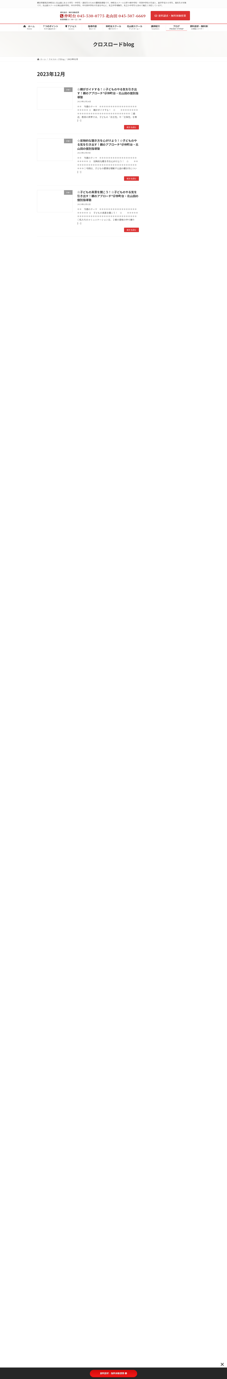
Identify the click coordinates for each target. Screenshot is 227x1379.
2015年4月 (155, 1277)
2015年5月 (155, 1271)
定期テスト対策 (159, 404)
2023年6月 (155, 689)
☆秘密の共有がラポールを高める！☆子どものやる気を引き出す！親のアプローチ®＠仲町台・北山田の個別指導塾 (177, 263)
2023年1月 (155, 721)
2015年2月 (155, 1290)
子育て (153, 385)
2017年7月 (155, 1137)
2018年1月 (155, 1098)
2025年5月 (155, 542)
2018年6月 (155, 1066)
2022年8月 (155, 753)
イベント (154, 391)
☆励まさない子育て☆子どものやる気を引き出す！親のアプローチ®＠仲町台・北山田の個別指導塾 (177, 109)
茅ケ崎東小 (157, 359)
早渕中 (155, 327)
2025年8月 (155, 523)
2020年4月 (155, 932)
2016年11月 (155, 1181)
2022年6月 (155, 766)
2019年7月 (155, 983)
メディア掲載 (156, 340)
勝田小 (155, 378)
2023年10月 (156, 664)
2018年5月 (155, 1073)
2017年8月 (155, 1130)
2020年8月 (155, 907)
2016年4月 (155, 1213)
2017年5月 (155, 1149)
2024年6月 (155, 612)
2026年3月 (155, 491)
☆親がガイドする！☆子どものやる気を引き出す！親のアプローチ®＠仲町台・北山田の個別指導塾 (107, 93)
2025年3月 (155, 555)
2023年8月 (155, 676)
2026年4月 (155, 485)
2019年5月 (155, 996)
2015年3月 (155, 1284)
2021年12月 (156, 804)
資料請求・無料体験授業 (170, 15)
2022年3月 (155, 785)
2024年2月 (155, 638)
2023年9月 (155, 670)
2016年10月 (156, 1188)
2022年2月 (155, 791)
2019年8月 (155, 977)
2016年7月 (155, 1201)
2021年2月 (155, 868)
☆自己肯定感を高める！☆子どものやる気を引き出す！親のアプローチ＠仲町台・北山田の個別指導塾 (177, 238)
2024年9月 (155, 593)
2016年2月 (155, 1226)
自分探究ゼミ (156, 468)
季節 (152, 442)
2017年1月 (155, 1169)
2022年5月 (155, 772)
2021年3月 (155, 862)
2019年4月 (155, 1002)
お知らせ (154, 334)
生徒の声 (154, 429)
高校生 (153, 449)
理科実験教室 (158, 423)
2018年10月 (156, 1041)
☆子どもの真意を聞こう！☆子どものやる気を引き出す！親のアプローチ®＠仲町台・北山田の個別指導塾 (107, 196)
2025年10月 (156, 510)
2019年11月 (155, 958)
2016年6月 (155, 1207)
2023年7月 (155, 683)
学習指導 (154, 436)
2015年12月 (156, 1232)
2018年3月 (155, 1085)
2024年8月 (155, 600)
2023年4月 (155, 702)
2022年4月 (155, 779)
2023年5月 (155, 696)
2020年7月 (155, 913)
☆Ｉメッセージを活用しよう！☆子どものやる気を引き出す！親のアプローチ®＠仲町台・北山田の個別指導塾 (177, 193)
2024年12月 (156, 574)
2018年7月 (155, 1060)
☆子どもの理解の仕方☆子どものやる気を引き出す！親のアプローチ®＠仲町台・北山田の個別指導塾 (177, 133)
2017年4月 (155, 1156)
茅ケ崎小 (156, 353)
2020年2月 (155, 939)
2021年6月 (155, 843)
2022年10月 (156, 740)
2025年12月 (156, 498)
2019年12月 (156, 951)
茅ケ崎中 (156, 321)
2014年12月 (156, 1303)
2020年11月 (156, 887)
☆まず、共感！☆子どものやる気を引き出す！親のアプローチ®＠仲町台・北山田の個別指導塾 (177, 156)
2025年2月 (155, 561)
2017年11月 (155, 1111)
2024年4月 (155, 625)
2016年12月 (156, 1175)
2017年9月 (155, 1124)
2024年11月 (156, 581)
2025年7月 (155, 530)
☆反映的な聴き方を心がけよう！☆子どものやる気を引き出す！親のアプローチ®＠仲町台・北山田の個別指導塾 (107, 144)
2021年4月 (155, 855)
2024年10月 (156, 587)
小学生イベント (157, 417)
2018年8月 (155, 1053)
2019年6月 (155, 990)
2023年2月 (155, 715)
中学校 (153, 314)
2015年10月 (156, 1245)
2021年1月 (155, 875)
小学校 (153, 346)
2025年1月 (155, 568)
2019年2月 (155, 1015)
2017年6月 (155, 1143)
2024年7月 (155, 606)
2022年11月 (156, 734)
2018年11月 (155, 1034)
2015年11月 (155, 1239)
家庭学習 (154, 461)
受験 (152, 410)
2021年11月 (156, 811)
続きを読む (131, 127)
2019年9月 (155, 970)
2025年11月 (156, 504)
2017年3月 (155, 1162)
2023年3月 (155, 708)
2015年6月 (155, 1264)
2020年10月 (156, 894)
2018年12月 (156, 1028)
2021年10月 (156, 817)
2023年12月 (156, 651)
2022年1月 (155, 798)
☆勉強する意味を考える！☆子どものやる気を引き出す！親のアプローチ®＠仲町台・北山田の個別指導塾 (177, 287)
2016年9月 (155, 1194)
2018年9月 (155, 1047)
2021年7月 (155, 836)
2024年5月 (155, 619)
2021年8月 (155, 830)
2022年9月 (155, 747)
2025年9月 (155, 517)
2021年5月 (155, 849)
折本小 (155, 372)
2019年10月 (156, 964)
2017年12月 (156, 1105)
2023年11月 (156, 657)
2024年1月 (155, 644)
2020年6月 (155, 919)
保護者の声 (155, 455)
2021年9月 (155, 823)
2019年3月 (155, 1009)
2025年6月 (155, 536)
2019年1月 (155, 1022)
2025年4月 (155, 549)
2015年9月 (155, 1252)
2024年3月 (155, 632)
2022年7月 (155, 760)
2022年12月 (156, 728)
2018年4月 (155, 1079)
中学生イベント (157, 397)
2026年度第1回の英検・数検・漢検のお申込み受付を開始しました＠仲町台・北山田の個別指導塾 (177, 86)
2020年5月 (155, 926)
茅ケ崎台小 (157, 365)
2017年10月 (156, 1117)
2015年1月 (155, 1296)
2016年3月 (155, 1220)
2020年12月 (156, 881)
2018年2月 (155, 1092)
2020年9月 (155, 900)
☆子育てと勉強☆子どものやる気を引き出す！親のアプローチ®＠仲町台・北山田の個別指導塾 (177, 216)
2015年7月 (155, 1258)
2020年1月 (155, 945)
